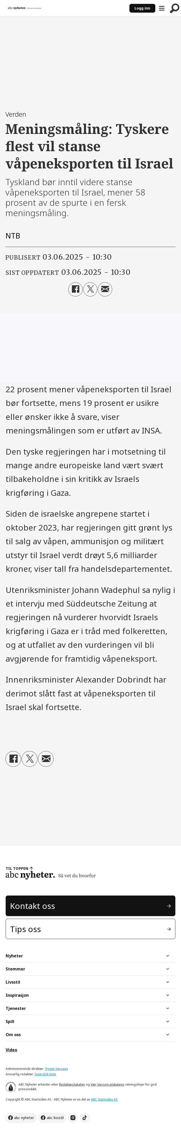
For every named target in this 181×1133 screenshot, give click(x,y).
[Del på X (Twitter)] (90, 289)
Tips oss (25, 928)
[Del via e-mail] (105, 289)
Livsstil (13, 982)
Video (11, 1050)
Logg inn (142, 8)
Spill (10, 1021)
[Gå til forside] (64, 8)
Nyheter (14, 956)
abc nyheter (24, 1117)
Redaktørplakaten (72, 1084)
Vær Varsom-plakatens (107, 1084)
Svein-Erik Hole (45, 1074)
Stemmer (15, 969)
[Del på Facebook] (75, 289)
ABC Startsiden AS (104, 1099)
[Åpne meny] (161, 8)
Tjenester (16, 1008)
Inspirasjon (17, 995)
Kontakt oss (32, 905)
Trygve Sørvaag (56, 1069)
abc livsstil (55, 1117)
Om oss (13, 1034)
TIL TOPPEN (17, 868)
